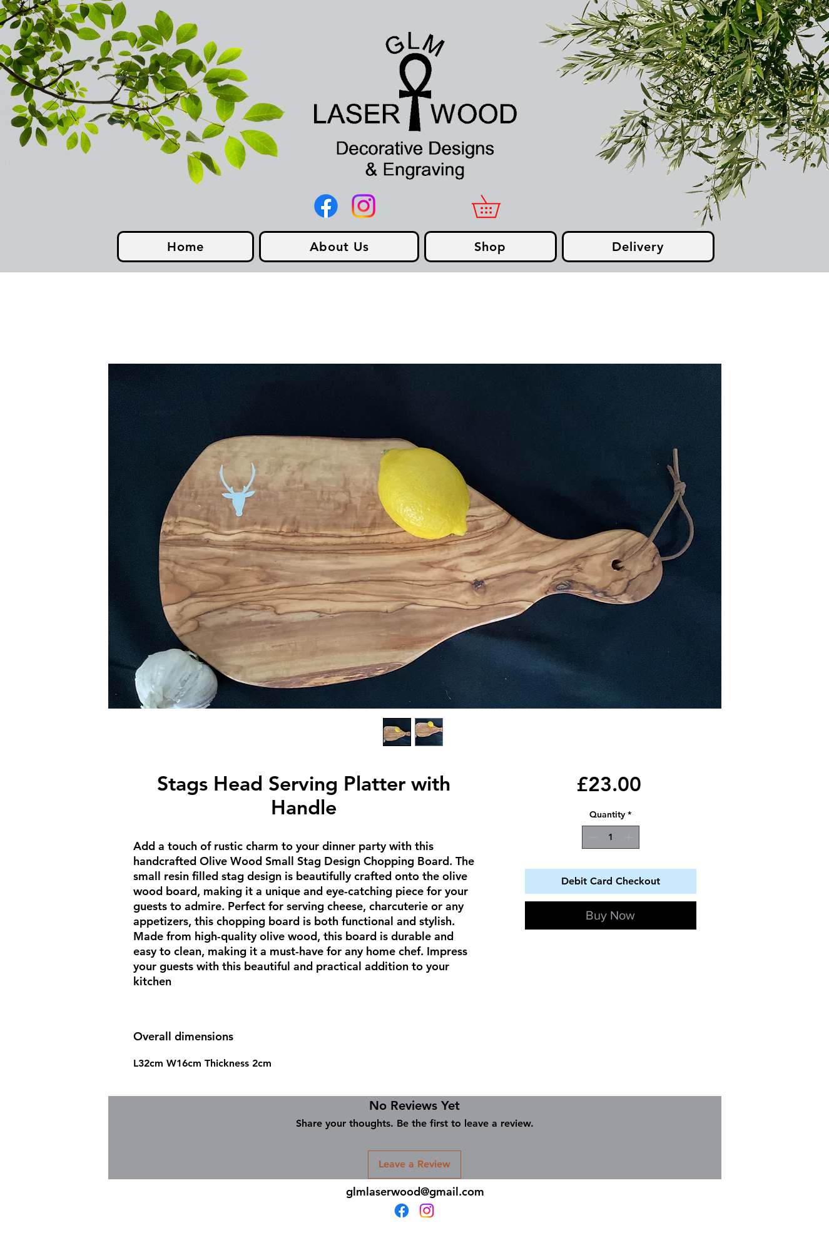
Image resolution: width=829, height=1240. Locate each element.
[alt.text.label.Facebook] (326, 206)
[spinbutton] (610, 837)
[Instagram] (363, 206)
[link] (497, 206)
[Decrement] (591, 837)
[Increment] (630, 837)
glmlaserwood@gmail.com (415, 1191)
